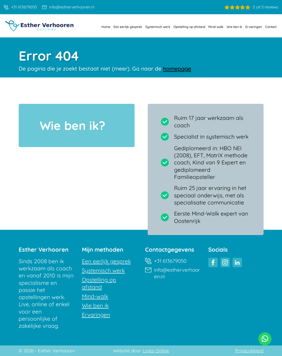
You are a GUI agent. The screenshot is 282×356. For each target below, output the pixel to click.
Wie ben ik (234, 27)
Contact (270, 27)
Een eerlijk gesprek (127, 27)
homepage (177, 68)
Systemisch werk (157, 27)
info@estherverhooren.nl (68, 6)
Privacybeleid (249, 350)
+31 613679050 (20, 6)
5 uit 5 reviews (251, 6)
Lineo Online (156, 350)
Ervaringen (253, 27)
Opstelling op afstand (189, 27)
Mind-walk (216, 27)
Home (105, 27)
